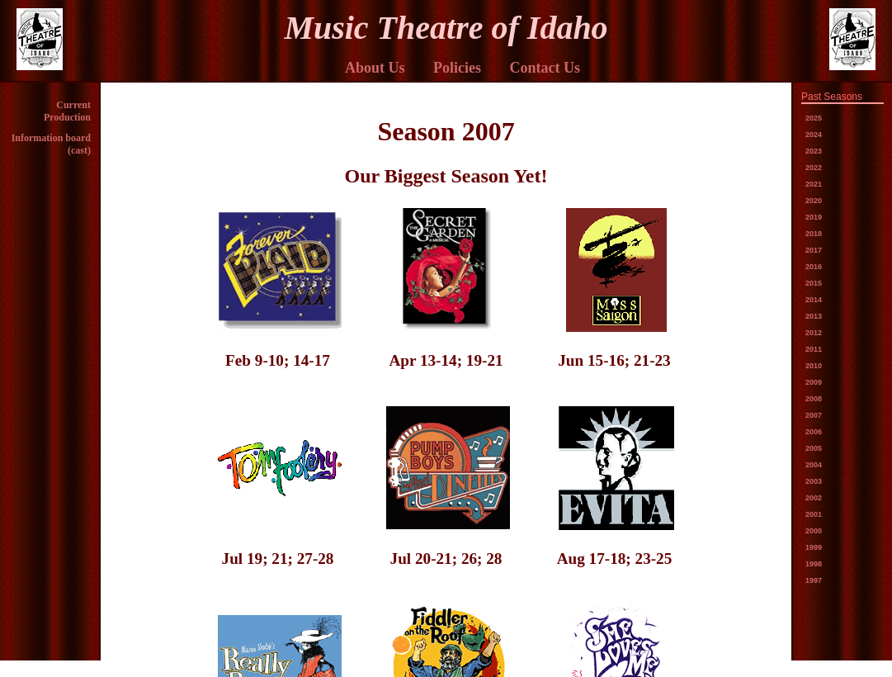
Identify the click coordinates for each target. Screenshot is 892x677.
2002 (813, 498)
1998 (813, 564)
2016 (813, 267)
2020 (813, 200)
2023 (813, 151)
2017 (813, 250)
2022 (813, 167)
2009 (813, 382)
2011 (813, 349)
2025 (813, 118)
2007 (813, 415)
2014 (813, 300)
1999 (813, 547)
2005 (813, 448)
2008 (813, 399)
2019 (813, 217)
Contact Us (545, 67)
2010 (813, 366)
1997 (813, 580)
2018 (813, 234)
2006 (813, 432)
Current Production (67, 111)
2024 (813, 134)
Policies (457, 67)
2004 (813, 465)
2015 (813, 283)
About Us (375, 67)
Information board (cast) (51, 144)
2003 (813, 481)
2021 (813, 184)
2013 (813, 316)
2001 (813, 514)
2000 (813, 531)
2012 (813, 333)
